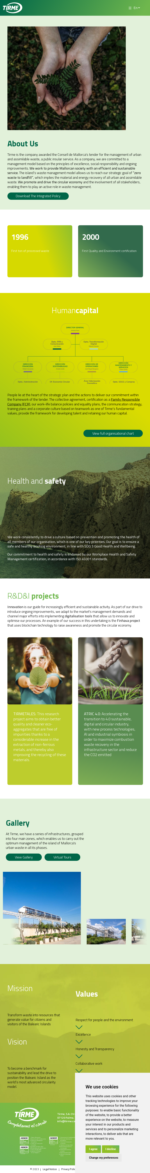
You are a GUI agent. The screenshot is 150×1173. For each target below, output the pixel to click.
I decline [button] (110, 1149)
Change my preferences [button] (103, 1157)
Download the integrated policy (39, 196)
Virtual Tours (62, 857)
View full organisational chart (113, 433)
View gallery (24, 857)
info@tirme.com (67, 1121)
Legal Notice (48, 1169)
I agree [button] (93, 1149)
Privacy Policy (68, 1169)
